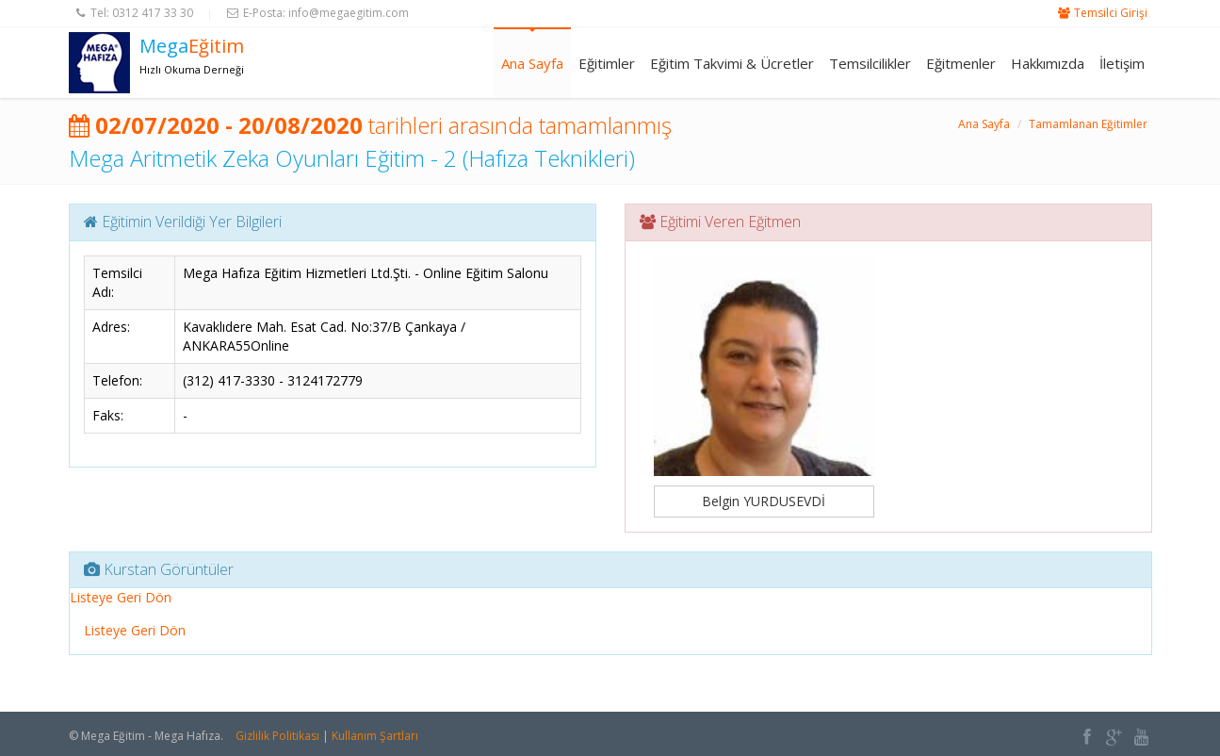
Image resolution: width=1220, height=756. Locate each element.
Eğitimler (606, 63)
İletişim (1122, 63)
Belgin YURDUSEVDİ (763, 501)
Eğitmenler (961, 63)
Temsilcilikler (870, 63)
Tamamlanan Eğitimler (1088, 124)
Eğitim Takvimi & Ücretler (732, 63)
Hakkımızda (1047, 63)
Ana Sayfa (532, 63)
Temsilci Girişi (1110, 13)
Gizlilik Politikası (277, 736)
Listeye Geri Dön (120, 597)
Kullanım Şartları (375, 736)
